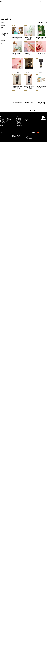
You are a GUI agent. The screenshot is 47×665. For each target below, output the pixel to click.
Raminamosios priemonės (5, 37)
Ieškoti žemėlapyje (3, 125)
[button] (40, 1)
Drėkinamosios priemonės (5, 31)
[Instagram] (34, 132)
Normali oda (3, 35)
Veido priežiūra (3, 40)
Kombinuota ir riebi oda (5, 33)
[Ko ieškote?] (21, 2)
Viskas (2, 27)
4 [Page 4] (30, 110)
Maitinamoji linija (3, 34)
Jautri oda (2, 32)
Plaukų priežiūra (3, 36)
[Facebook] (33, 132)
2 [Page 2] (27, 110)
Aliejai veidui (3, 28)
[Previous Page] (23, 110)
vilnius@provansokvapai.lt (6, 120)
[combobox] (42, 22)
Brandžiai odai (3, 29)
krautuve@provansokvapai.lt (22, 120)
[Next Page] (34, 110)
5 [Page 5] (32, 110)
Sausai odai (3, 39)
